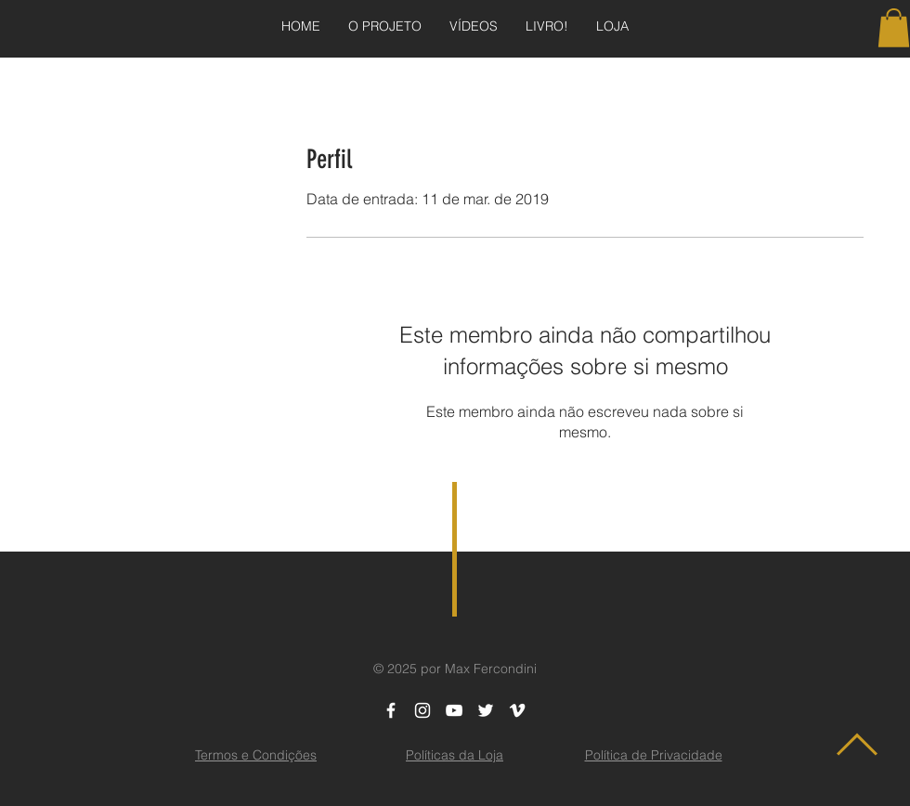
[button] (894, 27)
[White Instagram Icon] (422, 710)
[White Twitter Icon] (485, 710)
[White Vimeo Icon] (517, 710)
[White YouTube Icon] (454, 710)
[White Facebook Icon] (391, 710)
